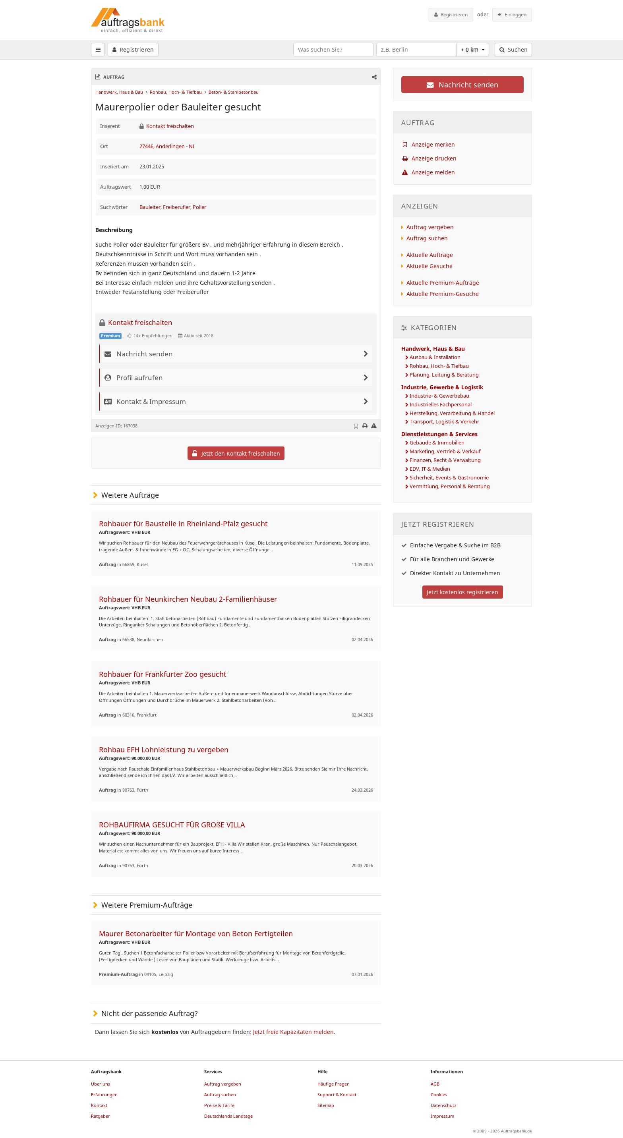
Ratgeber (100, 1116)
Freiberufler (176, 207)
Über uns (100, 1084)
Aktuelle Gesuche (429, 266)
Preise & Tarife (219, 1105)
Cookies (439, 1094)
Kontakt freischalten (166, 126)
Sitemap (325, 1105)
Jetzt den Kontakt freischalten (236, 453)
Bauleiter (150, 207)
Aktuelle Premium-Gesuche (442, 294)
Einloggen (512, 14)
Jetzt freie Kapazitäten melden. (294, 1032)
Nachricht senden (462, 84)
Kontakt (99, 1105)
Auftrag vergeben (430, 227)
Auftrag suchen (427, 238)
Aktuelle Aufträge (429, 255)
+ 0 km (470, 49)
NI (191, 146)
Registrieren (451, 14)
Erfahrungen (104, 1094)
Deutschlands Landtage (228, 1116)
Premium (110, 335)
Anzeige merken (428, 144)
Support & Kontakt (336, 1094)
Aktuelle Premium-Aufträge (442, 282)
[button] (374, 77)
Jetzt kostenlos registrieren (462, 592)
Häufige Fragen (333, 1084)
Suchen (513, 49)
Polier (199, 207)
